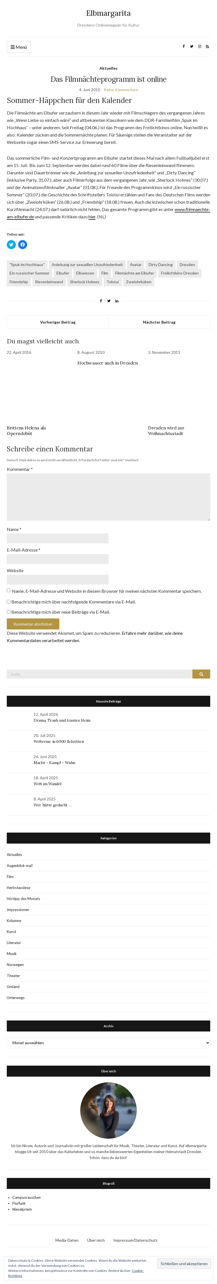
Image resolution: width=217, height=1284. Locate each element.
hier (92, 216)
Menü (19, 47)
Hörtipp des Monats (23, 898)
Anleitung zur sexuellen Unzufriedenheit (87, 264)
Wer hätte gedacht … (52, 804)
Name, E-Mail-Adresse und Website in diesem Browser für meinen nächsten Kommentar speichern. (107, 591)
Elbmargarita (108, 13)
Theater (13, 975)
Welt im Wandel (48, 783)
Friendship (19, 281)
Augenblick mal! (20, 865)
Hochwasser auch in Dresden (107, 363)
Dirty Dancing (161, 264)
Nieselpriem (22, 1209)
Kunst (11, 931)
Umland (13, 986)
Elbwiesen (85, 273)
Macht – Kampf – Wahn (54, 762)
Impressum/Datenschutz (135, 1240)
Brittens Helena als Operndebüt (26, 430)
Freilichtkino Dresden (180, 273)
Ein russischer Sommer (29, 273)
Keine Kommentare (121, 89)
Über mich (96, 1240)
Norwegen (15, 964)
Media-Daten (67, 1240)
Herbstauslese (18, 887)
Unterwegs (16, 997)
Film (104, 273)
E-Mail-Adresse (23, 549)
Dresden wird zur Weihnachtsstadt (166, 430)
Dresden (187, 264)
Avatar (136, 264)
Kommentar (20, 469)
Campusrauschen (26, 1197)
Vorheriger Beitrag (57, 322)
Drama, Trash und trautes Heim (62, 720)
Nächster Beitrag (159, 322)
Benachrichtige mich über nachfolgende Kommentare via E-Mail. (73, 601)
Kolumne (14, 920)
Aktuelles (108, 68)
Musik (12, 953)
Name (14, 529)
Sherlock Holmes (84, 281)
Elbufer (63, 273)
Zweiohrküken (138, 281)
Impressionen (18, 909)
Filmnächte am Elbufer (134, 273)
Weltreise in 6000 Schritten (59, 741)
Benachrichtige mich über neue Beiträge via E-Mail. (60, 611)
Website (15, 570)
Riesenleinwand (49, 281)
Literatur (14, 942)
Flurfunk (19, 1203)
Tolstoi (113, 281)
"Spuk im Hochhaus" (27, 264)
